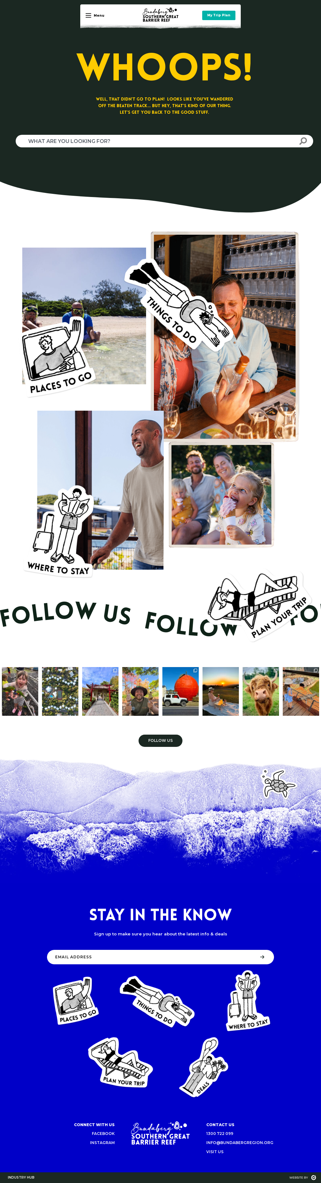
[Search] (303, 141)
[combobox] (154, 141)
